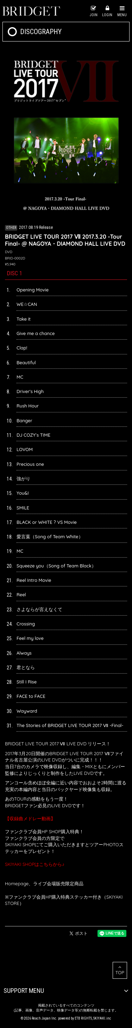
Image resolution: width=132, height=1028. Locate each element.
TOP (119, 970)
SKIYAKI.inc (102, 1018)
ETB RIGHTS (83, 1018)
